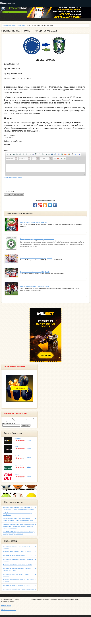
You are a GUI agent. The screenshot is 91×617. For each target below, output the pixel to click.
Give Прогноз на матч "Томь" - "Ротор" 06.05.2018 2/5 (7, 135)
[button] (7, 154)
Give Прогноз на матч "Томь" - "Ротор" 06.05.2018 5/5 (14, 135)
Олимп (17, 455)
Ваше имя (7, 144)
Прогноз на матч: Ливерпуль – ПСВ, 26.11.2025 (17, 551)
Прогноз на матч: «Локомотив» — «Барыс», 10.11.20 (36, 258)
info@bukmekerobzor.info (8, 610)
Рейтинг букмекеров (13, 433)
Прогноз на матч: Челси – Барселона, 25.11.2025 (17, 564)
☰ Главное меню (7, 3)
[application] (45, 163)
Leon (16, 446)
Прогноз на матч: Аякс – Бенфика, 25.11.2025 (16, 585)
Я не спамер (10, 191)
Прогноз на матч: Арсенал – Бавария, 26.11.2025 (17, 555)
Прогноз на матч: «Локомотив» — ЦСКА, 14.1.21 (34, 272)
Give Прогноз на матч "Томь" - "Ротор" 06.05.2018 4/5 (12, 135)
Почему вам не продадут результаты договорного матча (37, 239)
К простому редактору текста (13, 177)
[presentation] (24, 183)
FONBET (18, 474)
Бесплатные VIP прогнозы (17, 25)
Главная (5, 25)
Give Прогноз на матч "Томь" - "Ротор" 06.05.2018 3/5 (10, 135)
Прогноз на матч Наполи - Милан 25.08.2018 (33, 222)
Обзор (29, 440)
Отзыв (6, 150)
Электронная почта (9, 423)
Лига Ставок (19, 465)
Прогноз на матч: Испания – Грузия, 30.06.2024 (34, 286)
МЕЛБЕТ (18, 438)
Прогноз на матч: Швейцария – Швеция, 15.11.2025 (18, 589)
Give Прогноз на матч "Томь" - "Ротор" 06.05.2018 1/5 (5, 135)
